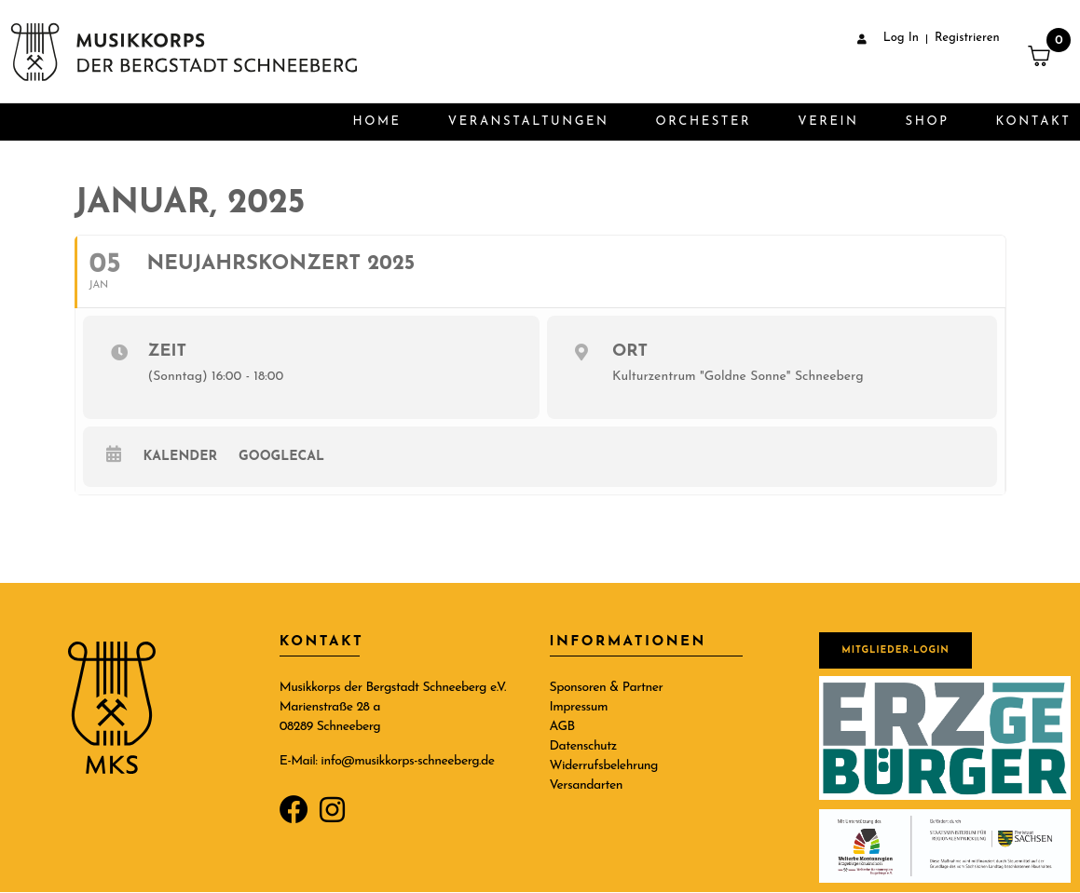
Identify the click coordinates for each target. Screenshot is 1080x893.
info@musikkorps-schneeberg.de (407, 761)
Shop (928, 121)
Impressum (579, 707)
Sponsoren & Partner (606, 688)
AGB (562, 727)
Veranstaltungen (528, 121)
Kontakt (1034, 121)
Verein (828, 121)
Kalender (181, 457)
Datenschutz (583, 746)
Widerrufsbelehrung (604, 766)
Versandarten (586, 785)
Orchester (704, 121)
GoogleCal (281, 457)
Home (376, 121)
